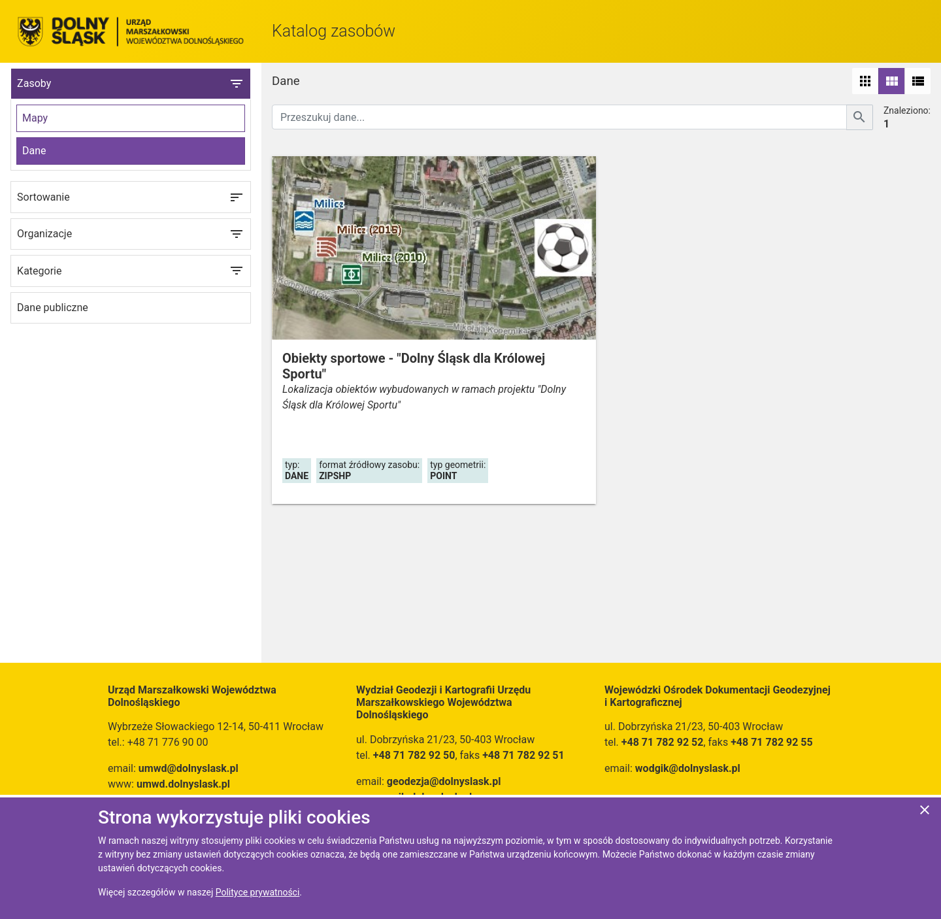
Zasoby (130, 84)
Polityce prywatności (258, 892)
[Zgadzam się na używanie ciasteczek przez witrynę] (924, 812)
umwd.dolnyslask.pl (183, 784)
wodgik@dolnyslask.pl (687, 768)
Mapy (35, 118)
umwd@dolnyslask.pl (189, 768)
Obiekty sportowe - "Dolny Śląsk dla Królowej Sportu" (413, 366)
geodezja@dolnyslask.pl (444, 781)
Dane (34, 150)
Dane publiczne (52, 307)
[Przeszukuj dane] (559, 117)
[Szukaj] (859, 117)
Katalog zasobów (333, 31)
